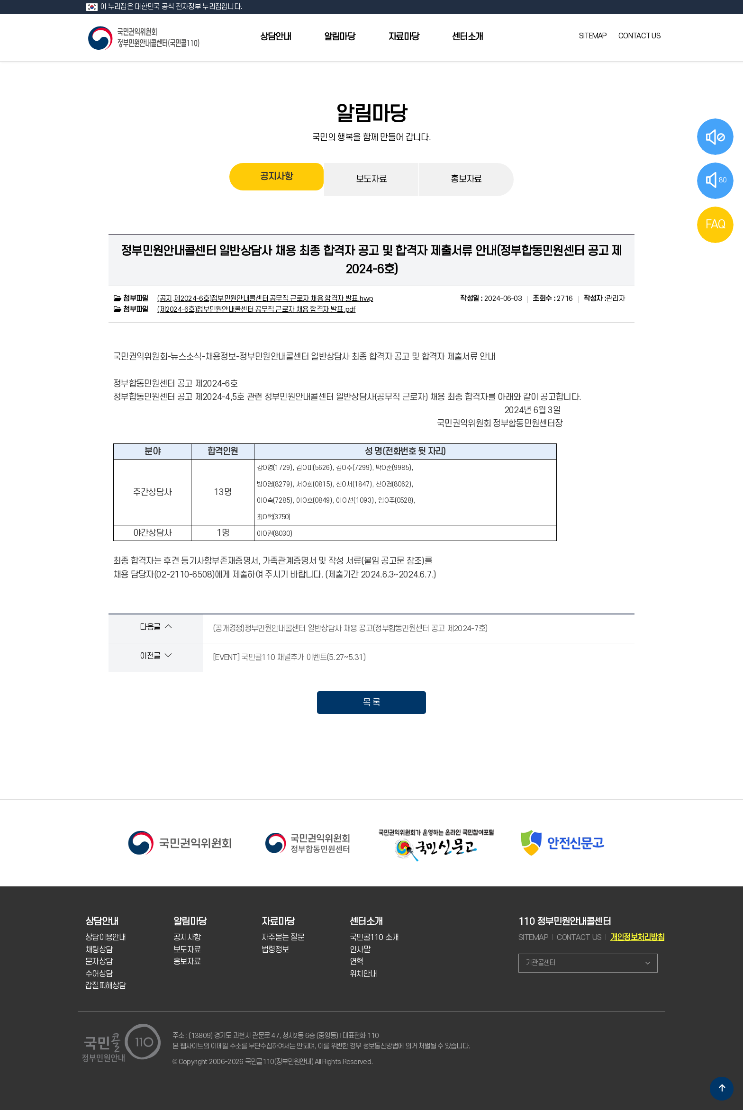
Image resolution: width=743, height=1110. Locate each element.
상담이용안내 (105, 937)
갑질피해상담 (105, 986)
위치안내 (363, 974)
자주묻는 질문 (283, 937)
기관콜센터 (540, 963)
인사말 (360, 950)
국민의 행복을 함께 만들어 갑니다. (371, 137)
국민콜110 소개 (374, 937)
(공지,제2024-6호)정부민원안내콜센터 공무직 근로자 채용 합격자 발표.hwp (265, 299)
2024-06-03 (491, 299)
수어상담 (98, 974)
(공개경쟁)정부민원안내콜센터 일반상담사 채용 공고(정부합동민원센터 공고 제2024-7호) (350, 628)
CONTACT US (639, 36)
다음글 (156, 627)
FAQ (715, 224)
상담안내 (275, 37)
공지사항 (276, 179)
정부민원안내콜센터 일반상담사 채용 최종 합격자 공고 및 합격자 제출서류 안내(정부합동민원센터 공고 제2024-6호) (371, 260)
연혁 (356, 961)
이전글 (156, 655)
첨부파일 (130, 299)
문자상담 (98, 961)
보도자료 (371, 179)
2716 (552, 299)
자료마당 (403, 37)
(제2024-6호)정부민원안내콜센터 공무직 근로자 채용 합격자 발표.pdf (256, 310)
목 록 (372, 702)
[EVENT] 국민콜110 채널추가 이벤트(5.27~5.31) (289, 657)
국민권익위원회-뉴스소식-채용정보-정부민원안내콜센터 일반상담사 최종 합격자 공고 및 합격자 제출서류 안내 (304, 356)
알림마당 (339, 37)
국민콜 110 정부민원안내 (144, 37)
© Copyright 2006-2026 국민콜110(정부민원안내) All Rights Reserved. (272, 1062)
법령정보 (275, 950)
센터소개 (467, 37)
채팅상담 (98, 950)
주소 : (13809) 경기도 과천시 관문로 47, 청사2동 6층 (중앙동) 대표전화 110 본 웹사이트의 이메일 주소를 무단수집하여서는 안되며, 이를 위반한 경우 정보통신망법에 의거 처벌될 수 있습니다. (321, 1041)
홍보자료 (466, 179)
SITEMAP (593, 36)
